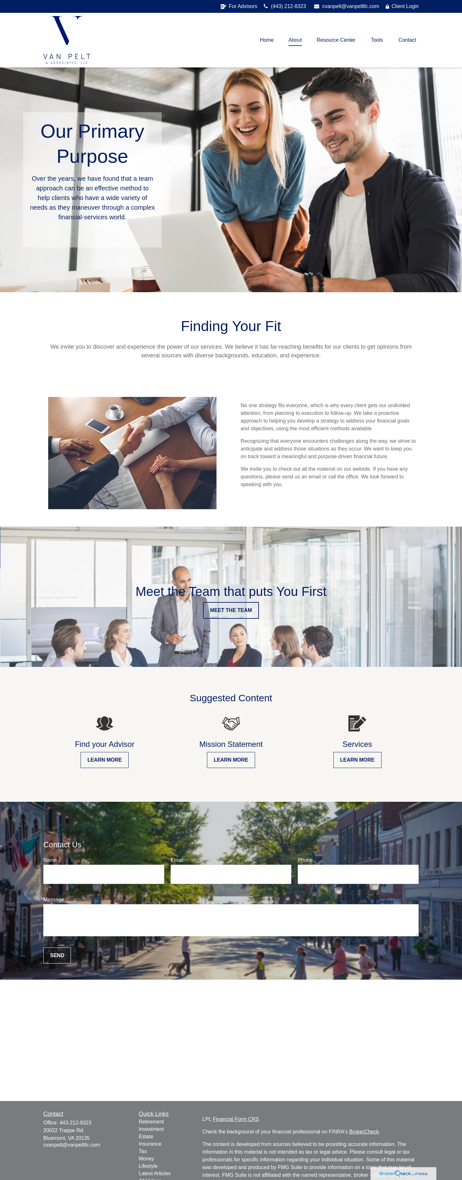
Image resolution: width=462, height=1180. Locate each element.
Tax (143, 1151)
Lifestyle (148, 1166)
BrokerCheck (364, 1131)
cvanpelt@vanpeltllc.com (346, 6)
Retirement (151, 1121)
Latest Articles (155, 1173)
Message (53, 899)
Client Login (402, 6)
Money (146, 1158)
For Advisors (239, 6)
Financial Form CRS (236, 1119)
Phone (305, 860)
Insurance (150, 1144)
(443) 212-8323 (285, 6)
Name (50, 860)
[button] (266, 40)
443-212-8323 (75, 1122)
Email (177, 860)
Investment (151, 1129)
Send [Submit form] (57, 955)
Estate (146, 1136)
